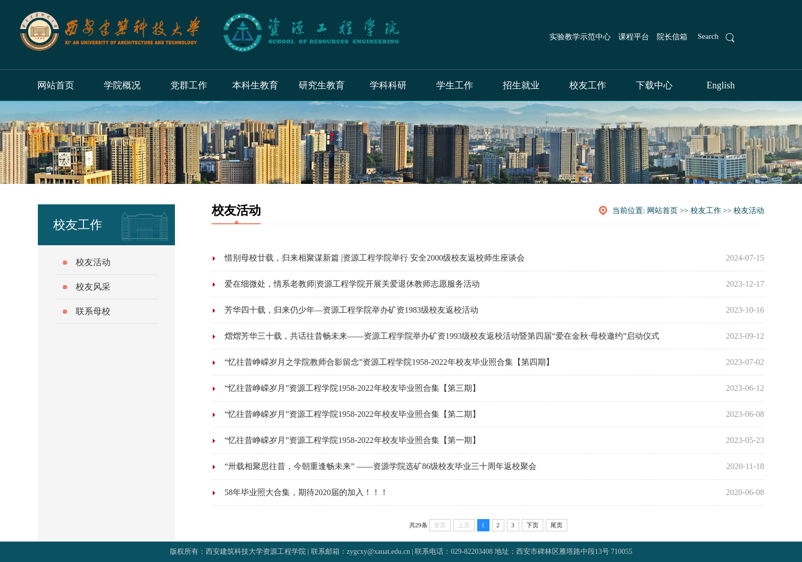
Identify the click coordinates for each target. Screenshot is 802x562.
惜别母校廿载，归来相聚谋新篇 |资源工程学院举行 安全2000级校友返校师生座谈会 (375, 257)
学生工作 (454, 85)
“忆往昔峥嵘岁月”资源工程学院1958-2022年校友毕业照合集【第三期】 (352, 388)
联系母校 (93, 311)
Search (708, 36)
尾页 (556, 525)
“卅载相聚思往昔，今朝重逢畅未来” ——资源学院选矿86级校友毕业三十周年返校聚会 (381, 466)
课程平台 (633, 37)
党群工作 (188, 85)
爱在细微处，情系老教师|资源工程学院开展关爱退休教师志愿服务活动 (352, 283)
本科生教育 (255, 85)
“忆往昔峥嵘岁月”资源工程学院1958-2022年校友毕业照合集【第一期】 (352, 440)
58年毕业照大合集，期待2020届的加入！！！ (306, 492)
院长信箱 (672, 37)
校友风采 (93, 287)
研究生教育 (322, 85)
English (720, 85)
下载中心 (654, 85)
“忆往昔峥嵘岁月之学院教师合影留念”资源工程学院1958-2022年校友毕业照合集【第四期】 (389, 362)
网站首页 (55, 85)
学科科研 (388, 85)
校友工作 (587, 85)
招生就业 (521, 85)
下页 (532, 525)
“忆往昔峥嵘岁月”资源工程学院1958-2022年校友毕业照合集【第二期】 (352, 414)
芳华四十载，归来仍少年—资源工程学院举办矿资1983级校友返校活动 (351, 310)
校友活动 (748, 210)
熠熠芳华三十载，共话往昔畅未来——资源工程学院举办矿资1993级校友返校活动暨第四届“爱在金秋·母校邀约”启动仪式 (442, 336)
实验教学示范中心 (580, 37)
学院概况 (122, 85)
